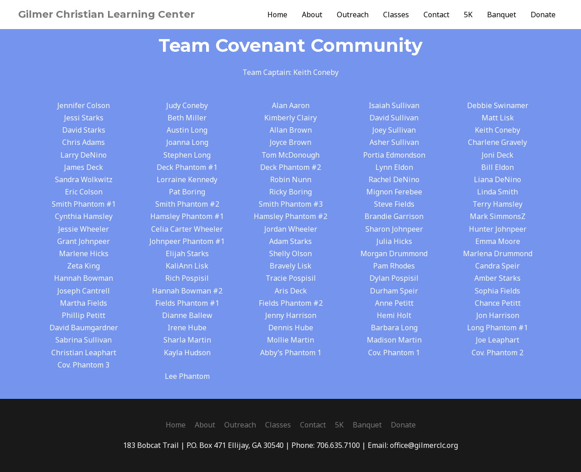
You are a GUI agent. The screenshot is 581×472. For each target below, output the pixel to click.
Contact (436, 15)
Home (277, 15)
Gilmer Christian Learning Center (106, 14)
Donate (543, 15)
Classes (396, 15)
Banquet (501, 15)
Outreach (353, 15)
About (312, 15)
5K (468, 15)
